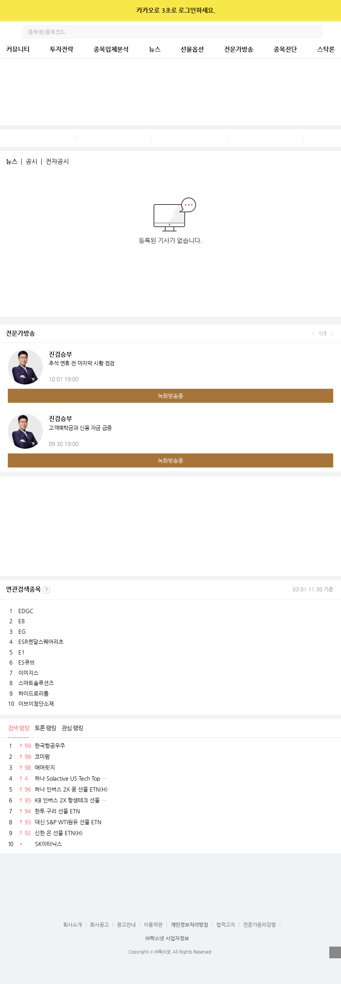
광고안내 (126, 925)
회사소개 (72, 925)
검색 (316, 32)
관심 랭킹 (72, 728)
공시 (31, 162)
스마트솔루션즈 (36, 683)
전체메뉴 (334, 32)
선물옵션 (192, 49)
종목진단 (285, 49)
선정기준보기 (46, 590)
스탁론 (326, 49)
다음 (331, 333)
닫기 (330, 10)
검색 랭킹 (18, 728)
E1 (21, 652)
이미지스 (28, 673)
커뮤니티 (18, 49)
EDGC (25, 611)
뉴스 (155, 49)
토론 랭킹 (45, 728)
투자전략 (61, 49)
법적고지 (225, 925)
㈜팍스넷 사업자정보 (167, 938)
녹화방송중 (170, 396)
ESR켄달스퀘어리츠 (41, 641)
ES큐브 (26, 662)
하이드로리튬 (33, 693)
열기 (335, 952)
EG (22, 631)
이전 (313, 333)
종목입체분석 (111, 49)
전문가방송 (238, 49)
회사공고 (99, 925)
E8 (21, 621)
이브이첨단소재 (36, 703)
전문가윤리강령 (259, 925)
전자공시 (57, 162)
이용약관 (153, 925)
